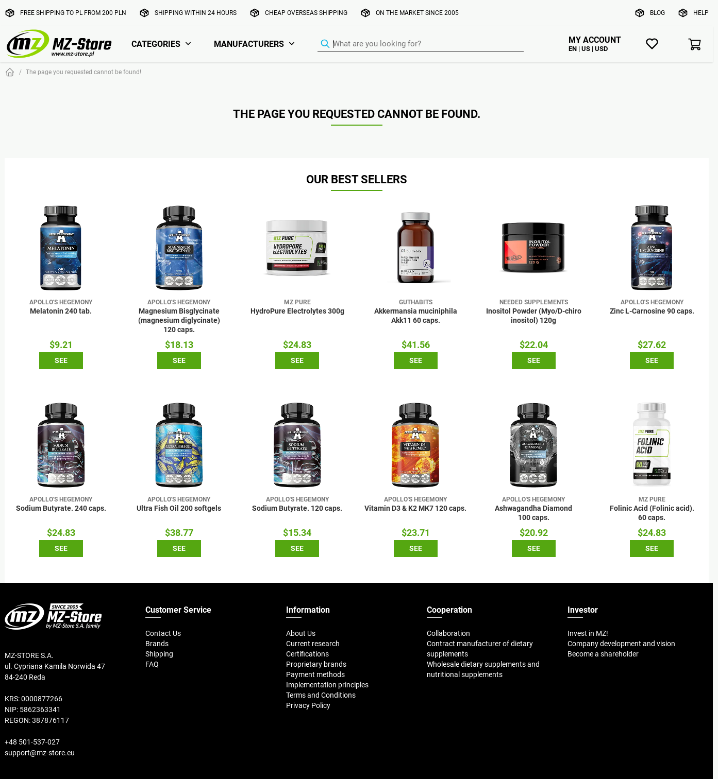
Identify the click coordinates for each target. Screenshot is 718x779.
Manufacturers (249, 44)
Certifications (307, 653)
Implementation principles (327, 684)
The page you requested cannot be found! (83, 71)
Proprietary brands (316, 664)
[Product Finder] (421, 44)
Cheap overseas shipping (306, 12)
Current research (313, 643)
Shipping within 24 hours (196, 12)
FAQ (152, 664)
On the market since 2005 (417, 12)
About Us (300, 633)
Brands (157, 643)
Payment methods (315, 674)
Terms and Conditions (321, 695)
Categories (155, 44)
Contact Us (163, 633)
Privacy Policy (308, 705)
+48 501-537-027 (32, 742)
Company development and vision (621, 643)
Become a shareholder (603, 653)
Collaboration (448, 633)
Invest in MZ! (587, 633)
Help (701, 12)
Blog (657, 12)
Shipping (159, 653)
